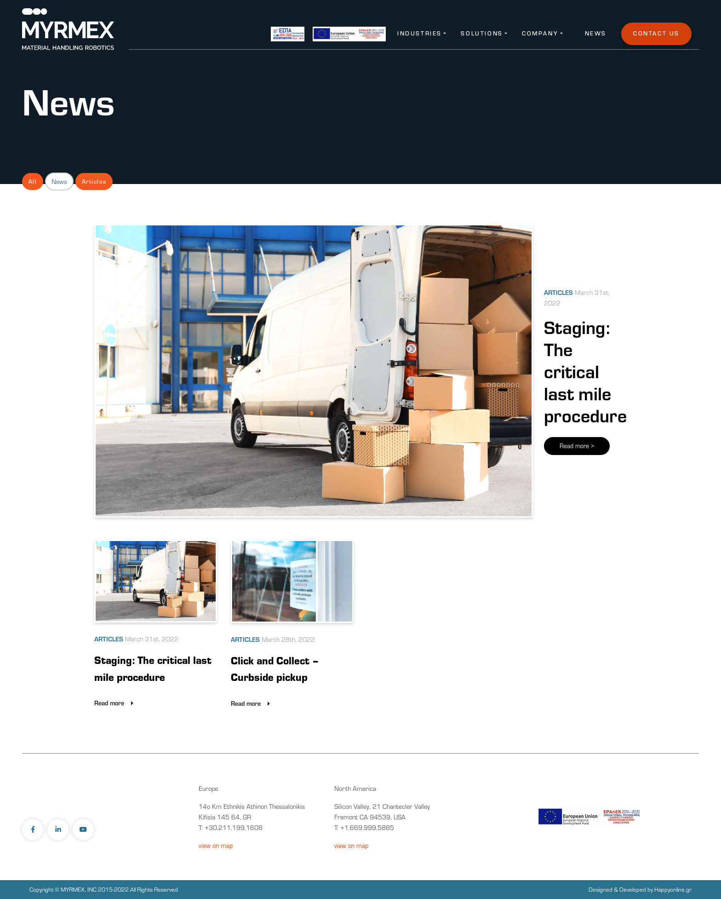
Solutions (482, 33)
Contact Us (656, 33)
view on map (216, 845)
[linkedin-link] (59, 829)
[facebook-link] (34, 829)
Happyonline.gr (673, 889)
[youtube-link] (84, 829)
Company (540, 33)
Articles (94, 181)
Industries (419, 33)
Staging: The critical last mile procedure (585, 371)
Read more (577, 446)
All (33, 181)
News (596, 33)
